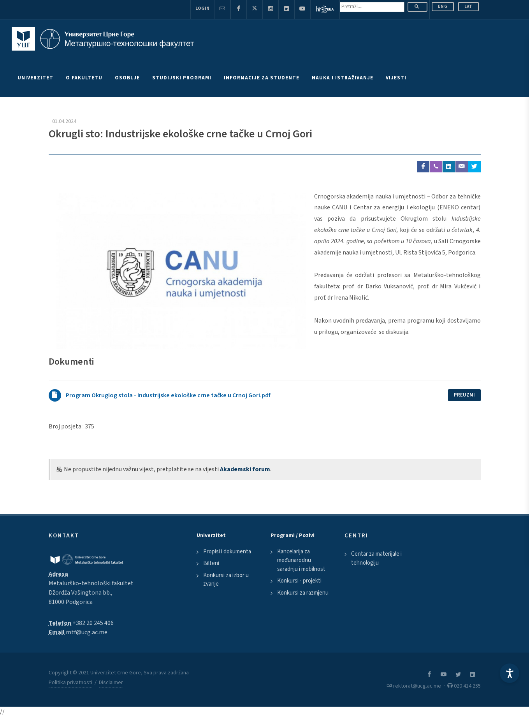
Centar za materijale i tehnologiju (376, 558)
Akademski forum (245, 469)
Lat (468, 6)
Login (202, 8)
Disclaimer (111, 682)
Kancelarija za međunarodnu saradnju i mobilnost (301, 560)
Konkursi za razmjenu (303, 593)
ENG (443, 6)
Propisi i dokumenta (227, 552)
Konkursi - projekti (299, 581)
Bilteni (211, 563)
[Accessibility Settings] (509, 673)
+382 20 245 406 (93, 623)
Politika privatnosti (70, 682)
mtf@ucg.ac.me (86, 632)
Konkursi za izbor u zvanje (226, 579)
